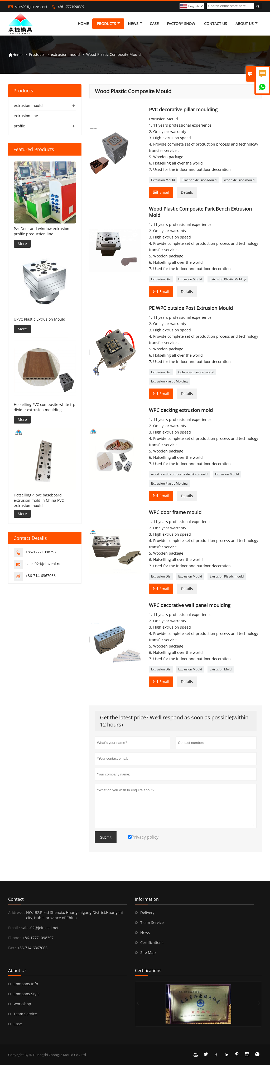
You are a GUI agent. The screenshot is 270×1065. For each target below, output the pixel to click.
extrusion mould (65, 54)
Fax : (12, 947)
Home (83, 23)
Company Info (25, 983)
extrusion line (26, 115)
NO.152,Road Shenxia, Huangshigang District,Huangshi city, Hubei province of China (74, 915)
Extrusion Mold (221, 669)
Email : (14, 927)
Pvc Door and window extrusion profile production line (41, 231)
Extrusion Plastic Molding (228, 279)
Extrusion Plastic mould (227, 576)
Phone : (14, 937)
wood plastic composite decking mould (179, 474)
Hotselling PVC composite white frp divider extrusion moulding (44, 407)
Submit (106, 837)
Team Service (152, 922)
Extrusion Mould (163, 180)
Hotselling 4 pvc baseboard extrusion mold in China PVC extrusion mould (39, 500)
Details (187, 192)
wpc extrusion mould (239, 180)
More (22, 243)
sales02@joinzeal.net (31, 6)
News (135, 23)
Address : (16, 912)
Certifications (151, 942)
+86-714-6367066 (41, 575)
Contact (16, 899)
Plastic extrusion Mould (199, 180)
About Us (246, 23)
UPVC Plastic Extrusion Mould (39, 319)
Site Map (148, 952)
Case (154, 23)
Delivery (147, 912)
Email (161, 192)
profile (19, 125)
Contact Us (215, 23)
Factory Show (181, 23)
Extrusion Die (161, 279)
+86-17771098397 (70, 6)
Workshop (22, 1003)
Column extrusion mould (196, 372)
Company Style (26, 993)
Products (108, 23)
